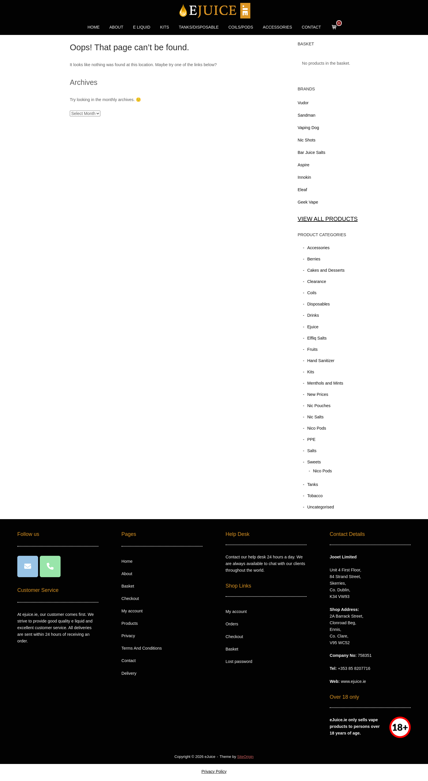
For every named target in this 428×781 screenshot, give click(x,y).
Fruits (312, 349)
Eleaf (302, 189)
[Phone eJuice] (50, 566)
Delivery (128, 673)
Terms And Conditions (141, 648)
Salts (311, 450)
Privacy (128, 635)
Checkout (130, 598)
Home (126, 561)
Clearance (316, 281)
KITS (164, 27)
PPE (311, 439)
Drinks (313, 315)
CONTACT (311, 27)
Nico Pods (316, 428)
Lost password (239, 661)
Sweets (314, 462)
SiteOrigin (245, 756)
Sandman (307, 115)
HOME (93, 27)
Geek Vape (308, 202)
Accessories (318, 247)
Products (129, 623)
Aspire (303, 165)
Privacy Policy (213, 771)
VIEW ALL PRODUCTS (328, 219)
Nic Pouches (319, 405)
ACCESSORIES (277, 27)
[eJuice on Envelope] (27, 566)
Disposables (318, 304)
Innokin (304, 177)
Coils (311, 292)
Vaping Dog (308, 127)
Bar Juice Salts (311, 152)
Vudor (303, 102)
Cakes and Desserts (326, 270)
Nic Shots (307, 140)
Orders (232, 624)
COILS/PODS (240, 27)
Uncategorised (320, 507)
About (126, 573)
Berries (313, 259)
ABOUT (116, 27)
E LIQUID (141, 27)
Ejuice (312, 327)
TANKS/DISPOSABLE (199, 27)
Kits (310, 372)
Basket (127, 586)
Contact (128, 660)
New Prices (317, 394)
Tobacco (315, 495)
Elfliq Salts (316, 338)
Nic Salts (315, 417)
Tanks (312, 484)
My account (132, 611)
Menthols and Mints (325, 383)
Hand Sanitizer (320, 360)
